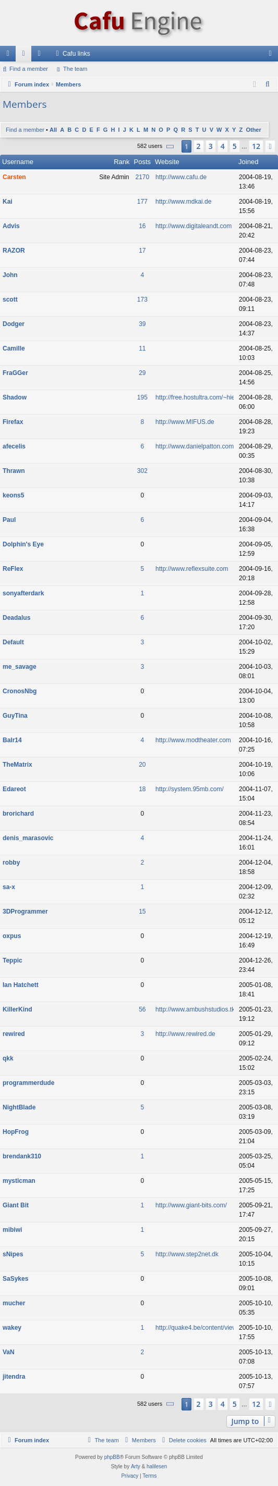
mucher (14, 1303)
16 (142, 226)
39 (142, 324)
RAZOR (14, 250)
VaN (9, 1352)
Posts (142, 162)
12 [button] (256, 146)
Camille (14, 348)
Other (253, 130)
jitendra (14, 1376)
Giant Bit (16, 1205)
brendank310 (22, 1156)
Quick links (10, 55)
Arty (135, 1466)
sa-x (9, 887)
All (53, 130)
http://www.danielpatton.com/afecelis (206, 446)
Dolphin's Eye (23, 544)
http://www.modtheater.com (193, 740)
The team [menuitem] (75, 69)
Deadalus (16, 617)
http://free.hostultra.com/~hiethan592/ (207, 397)
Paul (9, 519)
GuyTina (15, 715)
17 (142, 250)
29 (142, 373)
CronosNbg (20, 691)
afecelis (14, 446)
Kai (8, 201)
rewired (14, 1034)
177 (142, 201)
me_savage (20, 666)
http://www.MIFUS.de (184, 422)
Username (17, 162)
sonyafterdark (23, 593)
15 (142, 911)
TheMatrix (17, 764)
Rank (121, 162)
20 (142, 764)
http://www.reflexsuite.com (191, 568)
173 (142, 299)
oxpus (12, 936)
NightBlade (19, 1107)
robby (11, 862)
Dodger (14, 324)
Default (13, 642)
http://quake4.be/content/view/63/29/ (205, 1327)
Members (41, 55)
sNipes (13, 1254)
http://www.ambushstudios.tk (195, 1009)
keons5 (13, 495)
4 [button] (223, 146)
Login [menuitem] (272, 55)
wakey (12, 1327)
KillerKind (17, 1009)
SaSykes (15, 1278)
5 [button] (235, 146)
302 (142, 470)
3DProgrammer (25, 911)
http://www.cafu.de (181, 177)
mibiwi (12, 1229)
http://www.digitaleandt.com (193, 226)
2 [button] (199, 146)
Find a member (28, 69)
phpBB (112, 1457)
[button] (170, 147)
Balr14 (12, 740)
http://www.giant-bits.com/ (191, 1205)
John (10, 275)
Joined (248, 162)
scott (10, 299)
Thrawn (14, 470)
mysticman (19, 1180)
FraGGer (15, 373)
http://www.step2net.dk (187, 1254)
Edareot (14, 789)
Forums (25, 55)
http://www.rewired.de (185, 1034)
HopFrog (16, 1131)
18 (142, 789)
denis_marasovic (28, 838)
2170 (142, 177)
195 (142, 397)
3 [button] (211, 146)
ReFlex (13, 568)
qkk (8, 1058)
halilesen (157, 1466)
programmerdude (28, 1083)
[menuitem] (268, 84)
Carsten (14, 177)
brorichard (18, 813)
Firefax (13, 422)
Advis (11, 226)
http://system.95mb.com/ (189, 789)
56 (142, 1009)
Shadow (15, 397)
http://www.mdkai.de (183, 201)
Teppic (12, 960)
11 (142, 348)
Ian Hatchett (21, 985)
